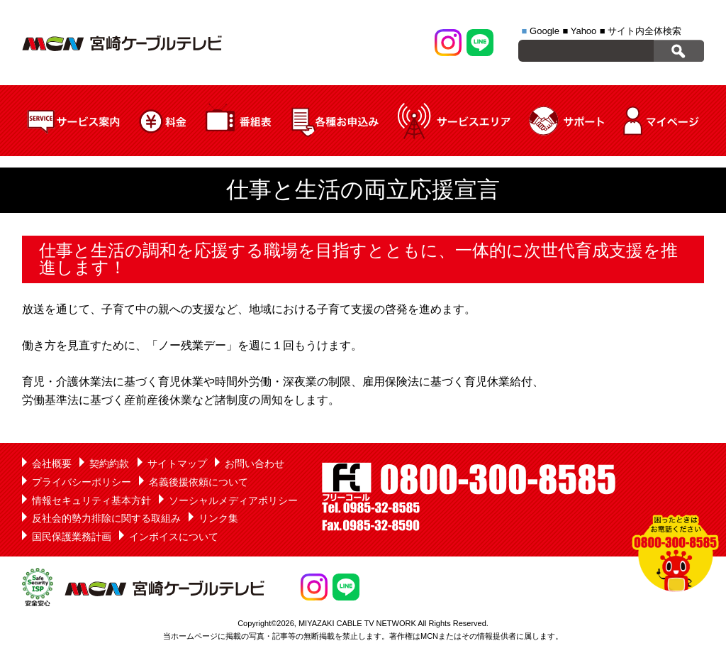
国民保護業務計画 (71, 536)
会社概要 (52, 463)
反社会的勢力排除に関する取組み (106, 518)
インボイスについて (173, 536)
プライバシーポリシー (81, 482)
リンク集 (218, 518)
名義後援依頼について (198, 482)
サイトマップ (177, 463)
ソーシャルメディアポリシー (233, 500)
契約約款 (109, 463)
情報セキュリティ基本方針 (91, 500)
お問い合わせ (254, 463)
